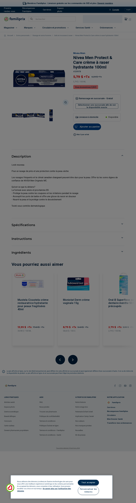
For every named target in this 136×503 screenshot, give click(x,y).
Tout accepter (88, 482)
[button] (10, 488)
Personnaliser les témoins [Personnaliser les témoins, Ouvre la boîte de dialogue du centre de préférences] (88, 490)
